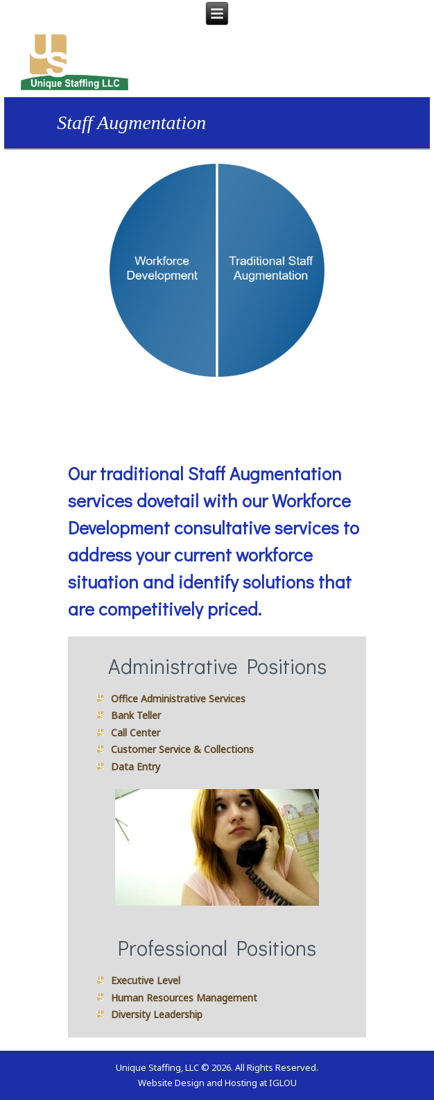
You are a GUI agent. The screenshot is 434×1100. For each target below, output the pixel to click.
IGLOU (283, 1082)
